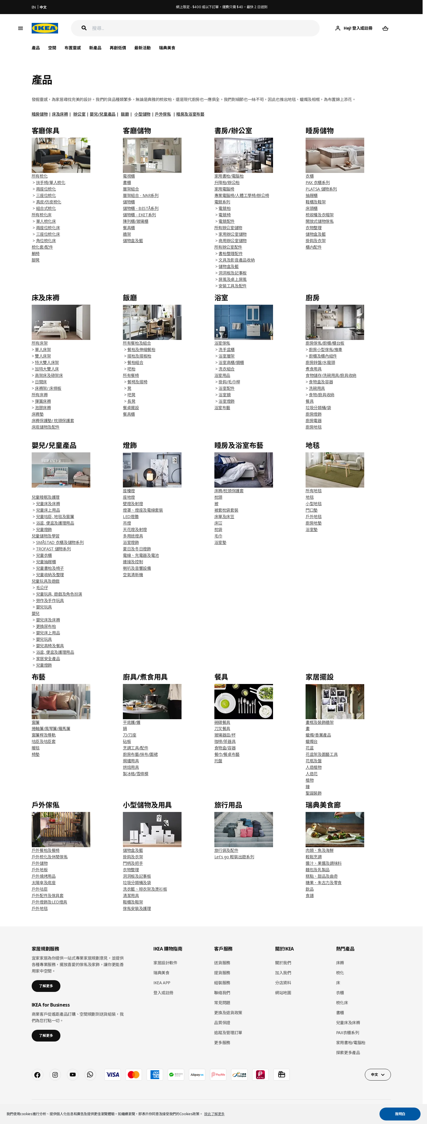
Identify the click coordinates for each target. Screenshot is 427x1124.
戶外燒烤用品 (44, 876)
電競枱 (224, 208)
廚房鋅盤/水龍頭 (320, 362)
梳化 (340, 972)
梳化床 (342, 1002)
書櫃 (127, 182)
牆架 (127, 234)
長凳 (131, 401)
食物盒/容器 (225, 748)
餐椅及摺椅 (137, 382)
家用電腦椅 (224, 189)
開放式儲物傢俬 (320, 221)
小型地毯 (314, 503)
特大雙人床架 (47, 362)
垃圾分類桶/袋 (318, 407)
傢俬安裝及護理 (137, 908)
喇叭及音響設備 (137, 568)
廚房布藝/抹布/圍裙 (140, 754)
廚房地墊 (314, 523)
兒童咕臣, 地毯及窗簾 (55, 516)
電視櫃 (129, 176)
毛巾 (218, 536)
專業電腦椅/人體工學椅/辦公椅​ (241, 195)
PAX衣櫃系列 (347, 1032)
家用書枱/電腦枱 (229, 176)
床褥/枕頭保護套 (229, 490)
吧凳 (131, 394)
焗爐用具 (131, 761)
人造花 (312, 773)
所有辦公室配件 (228, 247)
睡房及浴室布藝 (190, 114)
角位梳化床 (46, 240)
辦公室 (79, 114)
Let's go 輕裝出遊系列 (234, 857)
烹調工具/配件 (135, 748)
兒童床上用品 (48, 510)
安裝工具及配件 (232, 286)
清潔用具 (131, 895)
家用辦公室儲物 (232, 234)
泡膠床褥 (43, 407)
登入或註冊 (163, 992)
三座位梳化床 (48, 234)
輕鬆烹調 (314, 857)
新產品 (95, 47)
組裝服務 (222, 982)
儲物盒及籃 (133, 240)
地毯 (310, 497)
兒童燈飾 (44, 529)
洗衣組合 (226, 369)
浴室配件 (226, 388)
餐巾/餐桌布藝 (227, 754)
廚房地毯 (314, 427)
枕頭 (218, 497)
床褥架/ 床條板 (48, 388)
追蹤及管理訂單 (228, 1032)
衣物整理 (314, 227)
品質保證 (222, 1022)
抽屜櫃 (312, 195)
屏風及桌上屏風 (232, 279)
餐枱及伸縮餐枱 (141, 349)
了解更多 (46, 985)
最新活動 (142, 47)
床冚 (218, 523)
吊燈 (127, 523)
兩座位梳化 (46, 189)
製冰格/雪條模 (135, 773)
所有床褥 (40, 394)
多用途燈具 (133, 536)
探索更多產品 (348, 1052)
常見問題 (222, 1002)
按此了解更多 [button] (214, 1113)
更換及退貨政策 (228, 1012)
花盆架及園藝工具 (322, 754)
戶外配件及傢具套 (48, 895)
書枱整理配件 (230, 253)
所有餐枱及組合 (137, 343)
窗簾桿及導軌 (44, 735)
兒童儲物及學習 (46, 536)
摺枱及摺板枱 (139, 356)
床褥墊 (38, 414)
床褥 (340, 962)
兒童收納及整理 (50, 574)
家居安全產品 (48, 658)
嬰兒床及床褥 (48, 620)
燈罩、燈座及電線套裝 (143, 510)
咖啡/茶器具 (225, 741)
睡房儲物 (40, 114)
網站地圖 (283, 992)
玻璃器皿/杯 (225, 735)
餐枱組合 (135, 362)
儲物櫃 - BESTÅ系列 (140, 208)
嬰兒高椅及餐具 (50, 645)
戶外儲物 (40, 863)
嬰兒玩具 (44, 607)
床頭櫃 (312, 208)
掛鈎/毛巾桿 (229, 382)
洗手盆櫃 (226, 349)
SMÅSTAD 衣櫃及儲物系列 (60, 542)
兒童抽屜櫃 (46, 561)
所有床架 (40, 343)
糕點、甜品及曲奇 (322, 876)
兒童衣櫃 (44, 555)
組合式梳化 (46, 208)
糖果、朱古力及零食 (324, 882)
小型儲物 (142, 114)
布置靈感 (73, 47)
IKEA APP (161, 982)
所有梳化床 (42, 215)
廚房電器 (314, 420)
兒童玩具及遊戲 (46, 581)
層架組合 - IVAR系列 (140, 195)
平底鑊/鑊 (131, 722)
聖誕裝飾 (314, 793)
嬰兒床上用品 (48, 633)
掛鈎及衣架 (316, 240)
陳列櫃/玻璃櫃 (135, 221)
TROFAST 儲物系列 (53, 549)
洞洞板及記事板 (232, 273)
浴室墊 (220, 542)
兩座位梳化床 (48, 227)
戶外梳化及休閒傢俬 (50, 857)
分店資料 (283, 982)
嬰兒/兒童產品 (103, 114)
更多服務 (222, 1042)
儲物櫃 (129, 202)
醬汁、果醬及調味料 (324, 863)
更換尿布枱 (46, 626)
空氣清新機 (133, 574)
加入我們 (283, 972)
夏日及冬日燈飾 (137, 549)
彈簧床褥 (43, 401)
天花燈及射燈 (135, 529)
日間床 (41, 382)
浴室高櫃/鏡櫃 (231, 362)
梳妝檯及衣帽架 (320, 215)
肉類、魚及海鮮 (320, 850)
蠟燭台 (312, 741)
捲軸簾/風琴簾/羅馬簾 (51, 728)
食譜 (310, 895)
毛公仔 (42, 587)
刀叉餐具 (222, 728)
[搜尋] (206, 28)
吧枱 (131, 369)
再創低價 (118, 47)
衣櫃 (310, 176)
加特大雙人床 (47, 369)
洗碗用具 (317, 388)
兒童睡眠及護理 (46, 497)
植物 (310, 780)
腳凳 (36, 260)
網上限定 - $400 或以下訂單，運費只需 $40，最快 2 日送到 (221, 6)
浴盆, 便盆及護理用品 (55, 523)
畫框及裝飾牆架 (320, 722)
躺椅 (36, 253)
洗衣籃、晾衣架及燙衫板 (145, 889)
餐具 (310, 401)
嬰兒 (36, 613)
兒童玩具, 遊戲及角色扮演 (59, 594)
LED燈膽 (130, 516)
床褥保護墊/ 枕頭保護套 (53, 420)
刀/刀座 (129, 735)
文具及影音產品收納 (236, 260)
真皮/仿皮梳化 (49, 202)
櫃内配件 (314, 247)
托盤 (218, 761)
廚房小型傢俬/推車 (325, 349)
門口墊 (312, 510)
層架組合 (131, 189)
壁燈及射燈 (133, 503)
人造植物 (314, 767)
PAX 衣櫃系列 (318, 182)
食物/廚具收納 (321, 394)
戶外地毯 (314, 516)
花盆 (310, 748)
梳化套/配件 (42, 247)
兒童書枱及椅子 (50, 568)
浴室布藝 (222, 407)
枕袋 (218, 529)
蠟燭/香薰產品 (318, 735)
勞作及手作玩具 (50, 600)
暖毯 (36, 748)
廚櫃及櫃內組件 (323, 356)
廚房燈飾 (314, 414)
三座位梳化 (46, 195)
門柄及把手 (133, 863)
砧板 (127, 741)
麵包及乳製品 (318, 869)
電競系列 (222, 202)
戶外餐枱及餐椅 (46, 850)
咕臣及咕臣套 (44, 741)
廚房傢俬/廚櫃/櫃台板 (325, 343)
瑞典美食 (167, 47)
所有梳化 (40, 176)
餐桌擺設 (131, 407)
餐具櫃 (129, 227)
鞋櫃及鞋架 (316, 202)
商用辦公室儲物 (232, 240)
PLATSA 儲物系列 (321, 189)
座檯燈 (129, 490)
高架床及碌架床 (49, 375)
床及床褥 (60, 114)
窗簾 (36, 722)
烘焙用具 (131, 767)
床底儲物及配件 (46, 427)
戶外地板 (40, 869)
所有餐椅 (131, 375)
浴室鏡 (224, 394)
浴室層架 (226, 356)
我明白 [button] (400, 1113)
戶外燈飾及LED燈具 (49, 902)
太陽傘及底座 (44, 882)
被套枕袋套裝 (226, 510)
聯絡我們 (222, 992)
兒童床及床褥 (48, 503)
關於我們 (283, 962)
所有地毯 (314, 490)
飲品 (310, 889)
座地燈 (129, 497)
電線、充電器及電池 (141, 555)
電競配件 (226, 221)
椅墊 (36, 754)
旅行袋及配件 (226, 850)
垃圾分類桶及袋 (137, 882)
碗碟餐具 (222, 722)
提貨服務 (222, 972)
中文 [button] (374, 1074)
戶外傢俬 (163, 114)
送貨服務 (222, 962)
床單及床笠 (224, 516)
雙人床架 (43, 356)
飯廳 (125, 114)
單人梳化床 (46, 221)
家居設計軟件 (165, 962)
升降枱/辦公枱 (227, 182)
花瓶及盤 (314, 761)
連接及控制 (133, 561)
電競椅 (224, 215)
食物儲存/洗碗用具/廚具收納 (331, 375)
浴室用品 (222, 375)
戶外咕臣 (40, 889)
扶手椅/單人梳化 (50, 182)
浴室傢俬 (222, 343)
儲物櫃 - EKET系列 (139, 215)
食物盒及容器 (321, 382)
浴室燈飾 (226, 401)
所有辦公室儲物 (228, 227)
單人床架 (43, 349)
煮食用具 (314, 369)
